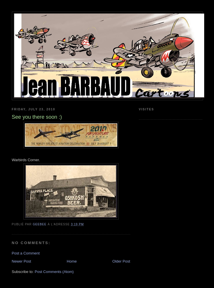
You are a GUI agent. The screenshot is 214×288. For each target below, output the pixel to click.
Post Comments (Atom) (54, 272)
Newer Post (21, 261)
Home (72, 261)
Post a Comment (26, 253)
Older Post (121, 261)
